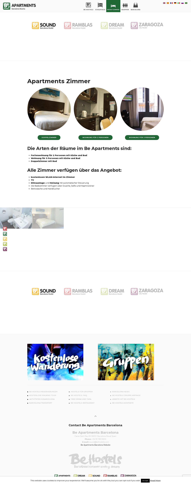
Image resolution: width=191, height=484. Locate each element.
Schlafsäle (100, 6)
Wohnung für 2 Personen (95, 137)
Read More (155, 480)
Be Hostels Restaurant (83, 403)
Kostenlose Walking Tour (42, 395)
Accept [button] (145, 481)
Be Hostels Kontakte (123, 403)
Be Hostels (88, 6)
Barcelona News (121, 392)
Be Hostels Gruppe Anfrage (126, 395)
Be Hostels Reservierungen (43, 392)
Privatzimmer (113, 6)
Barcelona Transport (40, 403)
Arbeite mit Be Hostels (123, 399)
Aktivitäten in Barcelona (42, 399)
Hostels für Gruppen (82, 392)
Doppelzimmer (49, 137)
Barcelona (135, 6)
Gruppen (125, 6)
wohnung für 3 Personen (142, 137)
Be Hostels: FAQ (79, 395)
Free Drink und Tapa (81, 399)
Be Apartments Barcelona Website (95, 445)
